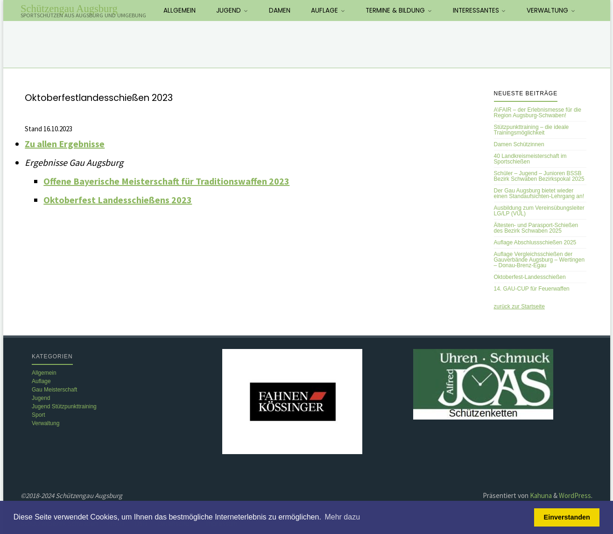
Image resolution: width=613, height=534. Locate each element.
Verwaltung (45, 423)
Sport (38, 415)
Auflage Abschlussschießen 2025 (535, 242)
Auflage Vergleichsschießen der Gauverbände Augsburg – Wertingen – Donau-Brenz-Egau (539, 260)
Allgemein (44, 373)
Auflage (41, 381)
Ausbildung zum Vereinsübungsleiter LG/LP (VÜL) (539, 211)
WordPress (575, 495)
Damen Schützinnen (519, 144)
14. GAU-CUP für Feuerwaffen (532, 288)
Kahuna (540, 495)
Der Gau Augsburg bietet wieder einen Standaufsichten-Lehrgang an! (539, 193)
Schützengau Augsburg (69, 8)
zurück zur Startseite (519, 306)
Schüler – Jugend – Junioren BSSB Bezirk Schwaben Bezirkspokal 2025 (539, 176)
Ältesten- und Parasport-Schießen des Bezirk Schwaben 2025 (536, 228)
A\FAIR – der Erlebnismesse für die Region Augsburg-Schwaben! (537, 113)
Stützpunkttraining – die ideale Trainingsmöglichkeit (531, 130)
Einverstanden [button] (567, 517)
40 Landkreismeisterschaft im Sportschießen (530, 159)
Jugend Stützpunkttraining (64, 406)
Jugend (41, 398)
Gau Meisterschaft (54, 389)
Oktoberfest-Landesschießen (530, 277)
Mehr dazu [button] (342, 517)
